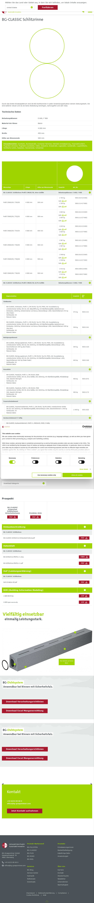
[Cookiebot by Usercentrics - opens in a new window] (82, 427)
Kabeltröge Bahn (64, 853)
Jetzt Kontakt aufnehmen (24, 811)
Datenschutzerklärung (46, 893)
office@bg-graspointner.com (19, 803)
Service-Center (32, 873)
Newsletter (61, 879)
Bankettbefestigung (65, 850)
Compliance (62, 893)
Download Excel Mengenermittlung (24, 710)
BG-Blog (30, 870)
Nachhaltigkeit (63, 885)
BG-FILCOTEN (32, 847)
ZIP (84, 596)
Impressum (30, 893)
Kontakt (61, 873)
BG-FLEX (30, 853)
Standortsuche (63, 876)
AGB (44, 895)
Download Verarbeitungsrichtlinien (25, 701)
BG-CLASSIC (32, 850)
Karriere (61, 870)
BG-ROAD (30, 856)
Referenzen (31, 879)
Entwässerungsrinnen (66, 847)
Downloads (31, 882)
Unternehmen (63, 882)
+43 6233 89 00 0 (14, 801)
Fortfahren (47, 7)
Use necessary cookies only (47, 475)
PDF (12, 517)
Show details (84, 469)
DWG (84, 557)
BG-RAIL (30, 859)
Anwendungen (63, 856)
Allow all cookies (77, 475)
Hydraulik (30, 876)
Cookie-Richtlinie (33, 895)
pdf (64, 201)
